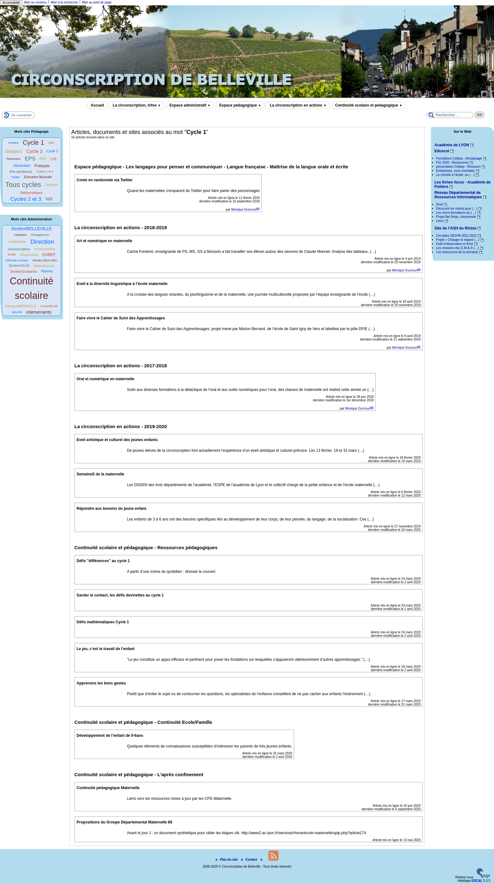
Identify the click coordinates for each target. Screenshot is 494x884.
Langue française (247, 166)
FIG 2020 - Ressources (452, 162)
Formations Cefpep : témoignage (459, 158)
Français (41, 166)
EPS (30, 159)
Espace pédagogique (240, 105)
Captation (20, 234)
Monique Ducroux (243, 209)
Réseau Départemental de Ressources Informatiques (458, 194)
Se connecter (21, 115)
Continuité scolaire (32, 288)
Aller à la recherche (64, 2)
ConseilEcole (49, 306)
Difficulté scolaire (17, 260)
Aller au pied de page (97, 2)
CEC (51, 142)
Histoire (14, 142)
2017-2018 (155, 365)
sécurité (17, 312)
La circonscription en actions (298, 105)
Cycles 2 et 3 (25, 199)
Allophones (29, 255)
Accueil (97, 105)
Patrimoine (13, 158)
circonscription (19, 249)
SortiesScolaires (23, 271)
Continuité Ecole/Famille (184, 722)
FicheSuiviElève (44, 249)
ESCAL (477, 880)
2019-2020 (155, 426)
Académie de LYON (451, 145)
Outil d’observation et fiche (454, 244)
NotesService (44, 266)
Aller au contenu (35, 2)
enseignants (17, 241)
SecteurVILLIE (19, 265)
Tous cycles (23, 185)
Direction (42, 241)
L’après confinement (180, 774)
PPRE (12, 254)
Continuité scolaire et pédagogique (368, 105)
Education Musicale (38, 177)
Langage (51, 184)
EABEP (48, 255)
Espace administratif (190, 105)
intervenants (38, 312)
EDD (42, 158)
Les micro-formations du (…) (456, 212)
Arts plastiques (20, 171)
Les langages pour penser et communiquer (175, 166)
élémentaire (22, 165)
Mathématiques (31, 193)
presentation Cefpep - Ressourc (458, 166)
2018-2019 (155, 227)
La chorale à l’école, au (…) (455, 175)
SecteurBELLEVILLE (31, 228)
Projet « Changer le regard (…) (457, 239)
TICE (49, 199)
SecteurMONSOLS (20, 306)
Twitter (15, 177)
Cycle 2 (52, 151)
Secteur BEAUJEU (44, 260)
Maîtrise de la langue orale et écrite (309, 166)
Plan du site (226, 859)
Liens (440, 221)
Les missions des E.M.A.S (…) (457, 248)
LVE (53, 159)
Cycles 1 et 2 (45, 171)
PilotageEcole (40, 234)
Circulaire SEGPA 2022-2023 (456, 235)
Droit (439, 204)
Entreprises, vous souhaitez (455, 170)
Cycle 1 (33, 142)
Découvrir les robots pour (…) (456, 208)
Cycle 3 (34, 151)
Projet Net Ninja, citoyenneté (456, 216)
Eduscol (441, 151)
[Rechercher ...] (450, 115)
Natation (13, 151)
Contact (249, 859)
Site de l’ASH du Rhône (455, 228)
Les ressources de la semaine (457, 252)
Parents (47, 271)
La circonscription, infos (137, 105)
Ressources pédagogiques (187, 547)
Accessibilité (11, 2)
